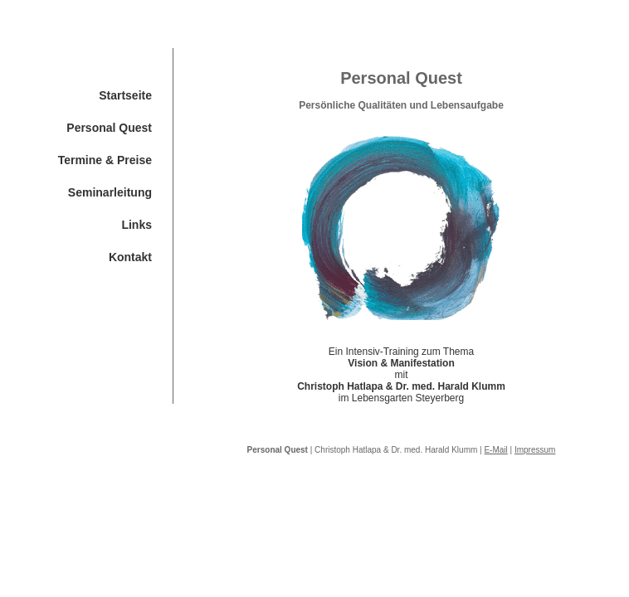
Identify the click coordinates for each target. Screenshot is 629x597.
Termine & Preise (105, 160)
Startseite (125, 95)
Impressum (534, 449)
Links (136, 224)
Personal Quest (109, 127)
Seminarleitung (110, 192)
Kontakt (130, 257)
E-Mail (495, 449)
